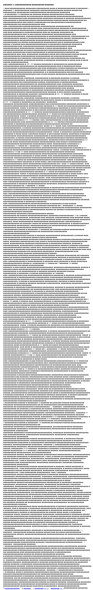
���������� (12, 588)
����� (27, 588)
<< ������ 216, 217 (41, 588)
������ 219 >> (57, 588)
